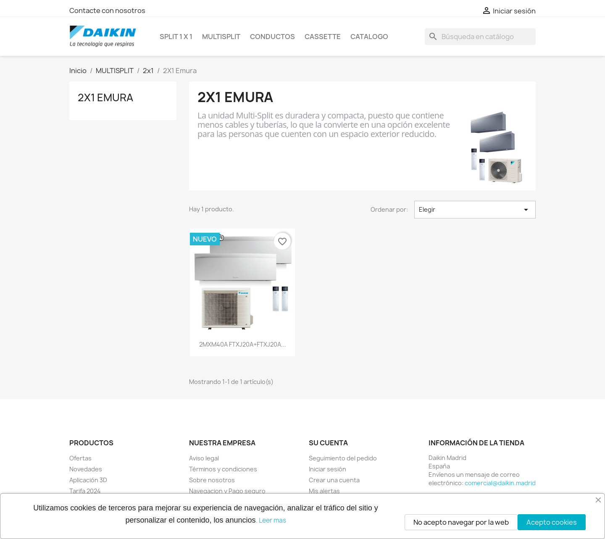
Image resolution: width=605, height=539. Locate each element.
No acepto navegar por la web (461, 522)
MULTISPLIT (221, 36)
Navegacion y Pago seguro (227, 491)
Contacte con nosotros (107, 10)
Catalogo (369, 36)
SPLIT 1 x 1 (176, 36)
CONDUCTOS (272, 36)
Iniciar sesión (327, 469)
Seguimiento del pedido (343, 458)
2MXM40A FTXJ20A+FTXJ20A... (242, 344)
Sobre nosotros (212, 480)
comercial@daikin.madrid (500, 483)
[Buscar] (480, 36)
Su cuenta (328, 442)
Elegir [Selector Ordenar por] (475, 210)
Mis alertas (324, 491)
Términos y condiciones (223, 469)
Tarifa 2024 (85, 491)
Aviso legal (204, 458)
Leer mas (272, 520)
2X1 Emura (105, 97)
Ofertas (80, 458)
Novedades (85, 469)
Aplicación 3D (88, 480)
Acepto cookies (551, 522)
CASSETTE (323, 36)
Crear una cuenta (334, 480)
